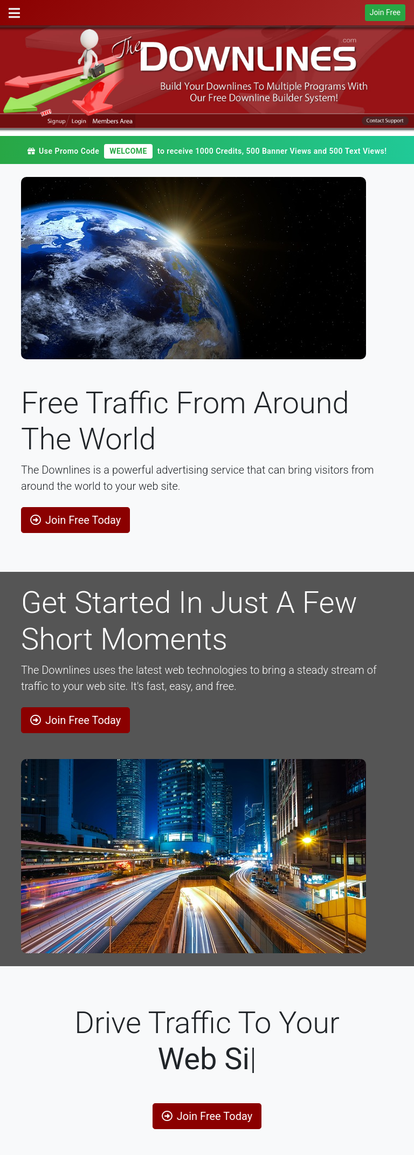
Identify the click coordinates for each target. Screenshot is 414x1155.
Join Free (385, 12)
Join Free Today (75, 520)
